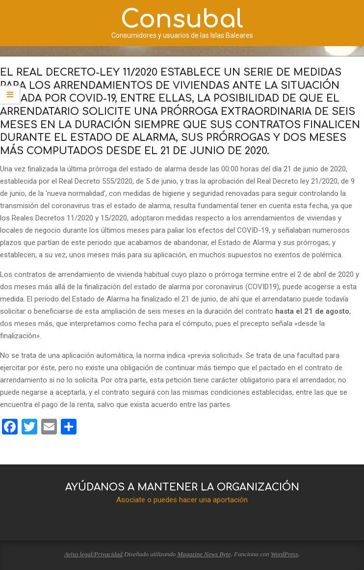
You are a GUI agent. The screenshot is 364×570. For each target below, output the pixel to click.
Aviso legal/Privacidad (93, 554)
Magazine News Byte (204, 554)
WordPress (284, 554)
